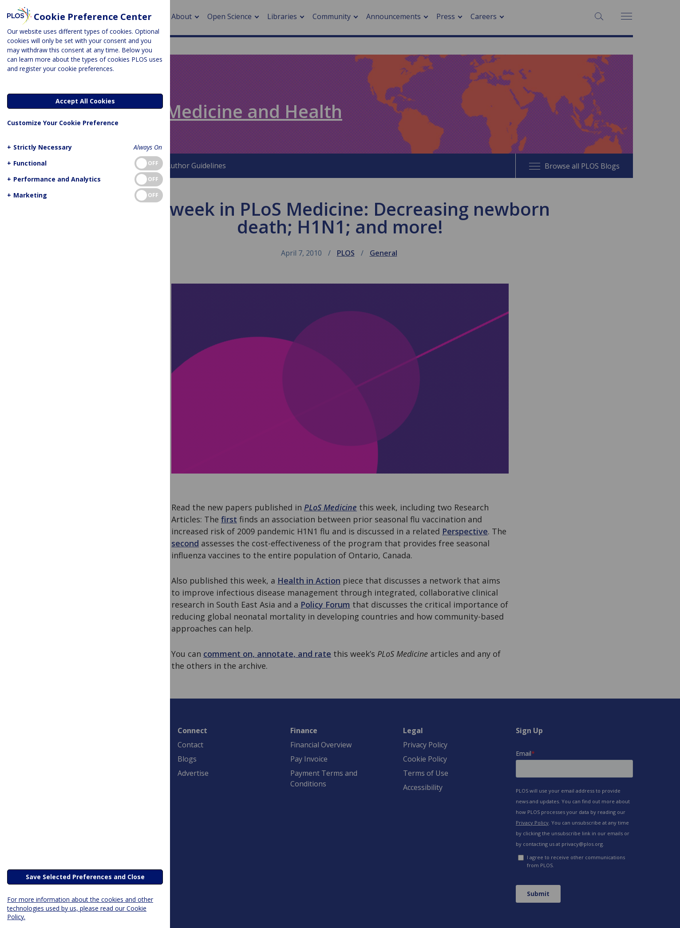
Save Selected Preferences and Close (85, 877)
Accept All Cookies (85, 101)
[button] (38, 147)
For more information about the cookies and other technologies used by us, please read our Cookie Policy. (80, 907)
